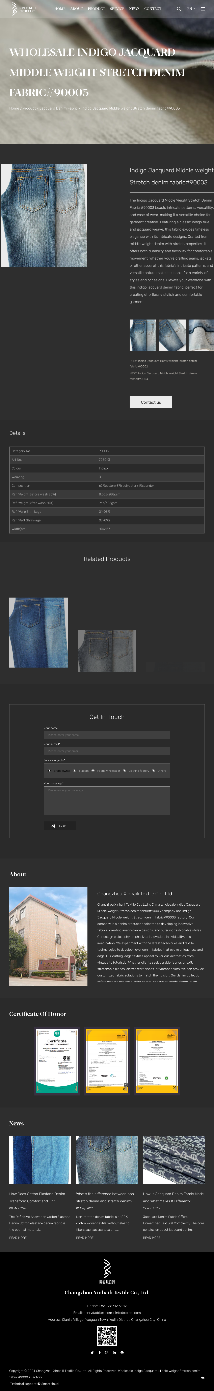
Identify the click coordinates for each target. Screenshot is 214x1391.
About (76, 9)
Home (59, 9)
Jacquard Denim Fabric (58, 108)
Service (117, 9)
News (134, 9)
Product (96, 9)
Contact (152, 9)
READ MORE (18, 1238)
